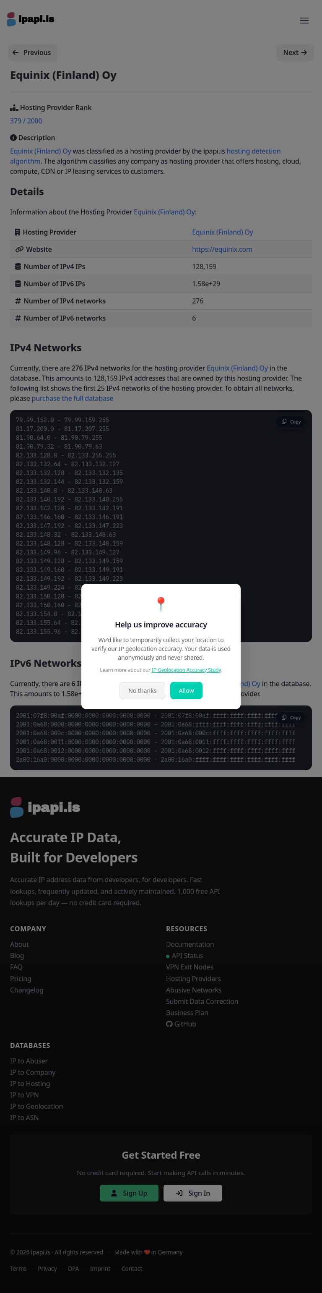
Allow (186, 691)
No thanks (142, 691)
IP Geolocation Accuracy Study (186, 670)
